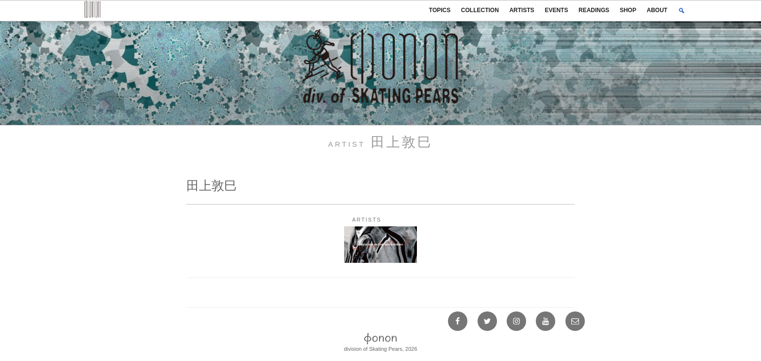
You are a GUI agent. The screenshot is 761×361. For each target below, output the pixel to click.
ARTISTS (521, 10)
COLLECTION (480, 10)
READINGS (594, 10)
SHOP (628, 10)
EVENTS (556, 10)
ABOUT (657, 10)
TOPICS (439, 10)
